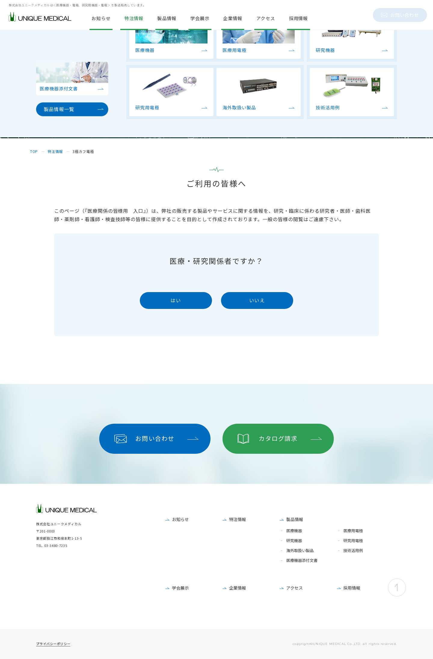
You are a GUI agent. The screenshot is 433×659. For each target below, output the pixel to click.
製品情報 (294, 519)
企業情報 (237, 587)
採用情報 (351, 587)
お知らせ (180, 519)
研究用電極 (353, 540)
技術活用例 (353, 550)
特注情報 (237, 519)
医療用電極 (353, 530)
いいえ (257, 300)
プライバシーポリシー (53, 643)
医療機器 (294, 530)
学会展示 (180, 587)
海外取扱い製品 (300, 550)
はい (175, 300)
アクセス (294, 587)
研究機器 (294, 540)
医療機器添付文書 (302, 560)
